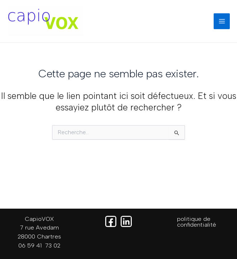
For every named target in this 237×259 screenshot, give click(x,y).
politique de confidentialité (196, 222)
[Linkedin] (126, 221)
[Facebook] (110, 221)
